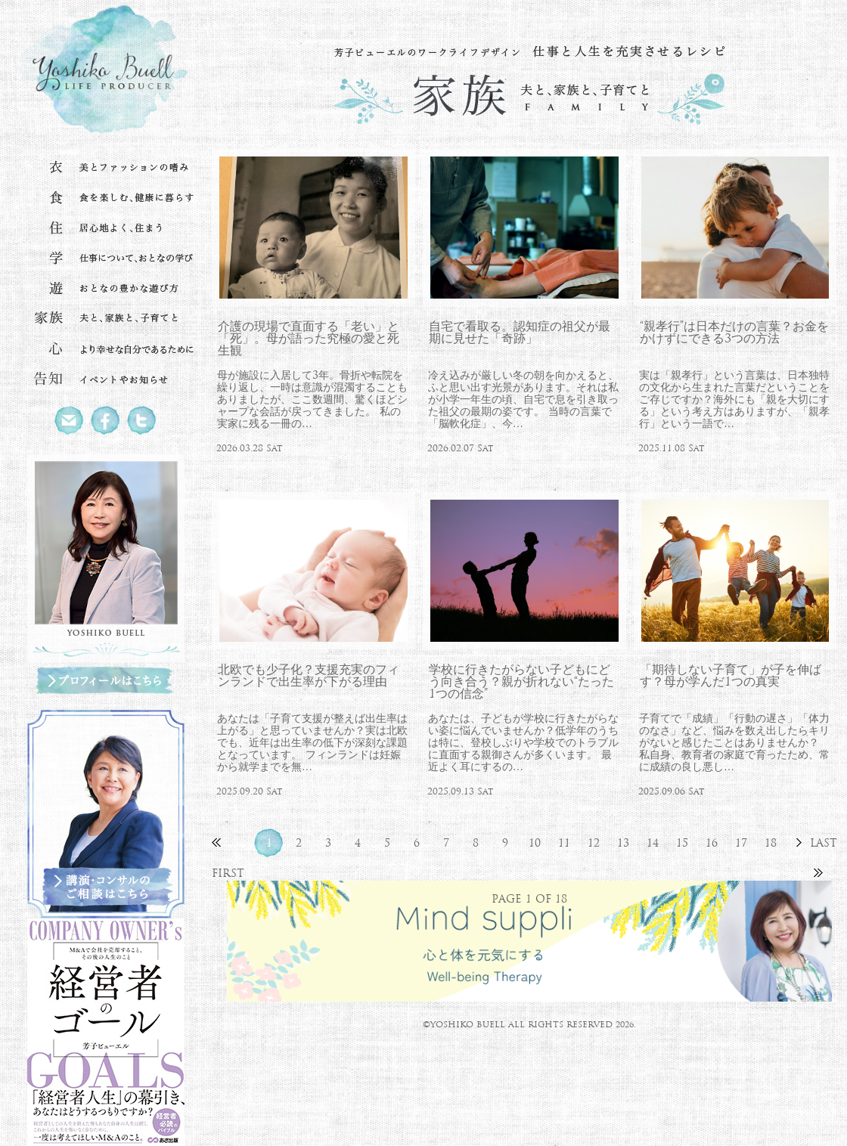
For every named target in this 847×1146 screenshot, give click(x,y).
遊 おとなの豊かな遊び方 (106, 288)
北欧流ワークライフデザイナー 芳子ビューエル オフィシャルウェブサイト (106, 72)
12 (594, 843)
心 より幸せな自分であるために (106, 349)
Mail (69, 420)
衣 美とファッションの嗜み (106, 167)
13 (623, 843)
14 (653, 843)
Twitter (142, 420)
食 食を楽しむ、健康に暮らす (106, 198)
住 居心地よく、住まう (106, 228)
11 (564, 843)
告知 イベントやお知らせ (106, 379)
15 (682, 843)
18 (771, 843)
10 (535, 843)
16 (712, 843)
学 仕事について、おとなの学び (106, 258)
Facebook (106, 420)
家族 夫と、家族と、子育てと (106, 319)
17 (741, 843)
